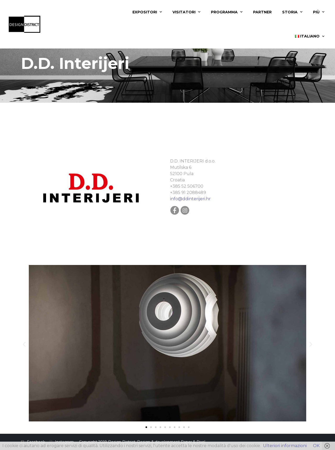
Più (319, 12)
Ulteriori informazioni (285, 445)
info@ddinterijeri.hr (190, 198)
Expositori (147, 12)
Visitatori (186, 12)
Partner (262, 12)
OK (316, 445)
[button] (24, 344)
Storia (292, 12)
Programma (227, 12)
